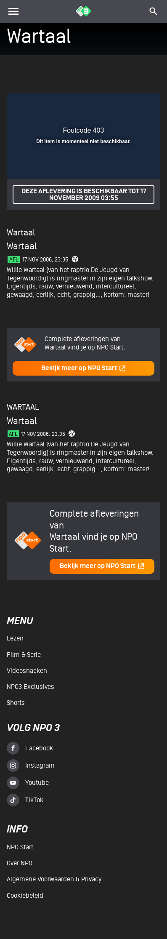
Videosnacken (27, 671)
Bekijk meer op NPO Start (83, 368)
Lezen (15, 638)
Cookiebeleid (25, 895)
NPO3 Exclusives (30, 687)
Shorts (16, 703)
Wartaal (21, 232)
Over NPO (19, 863)
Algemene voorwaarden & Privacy (54, 879)
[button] (132, 104)
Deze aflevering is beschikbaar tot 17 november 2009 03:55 (83, 194)
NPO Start (20, 847)
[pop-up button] (115, 104)
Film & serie (24, 655)
